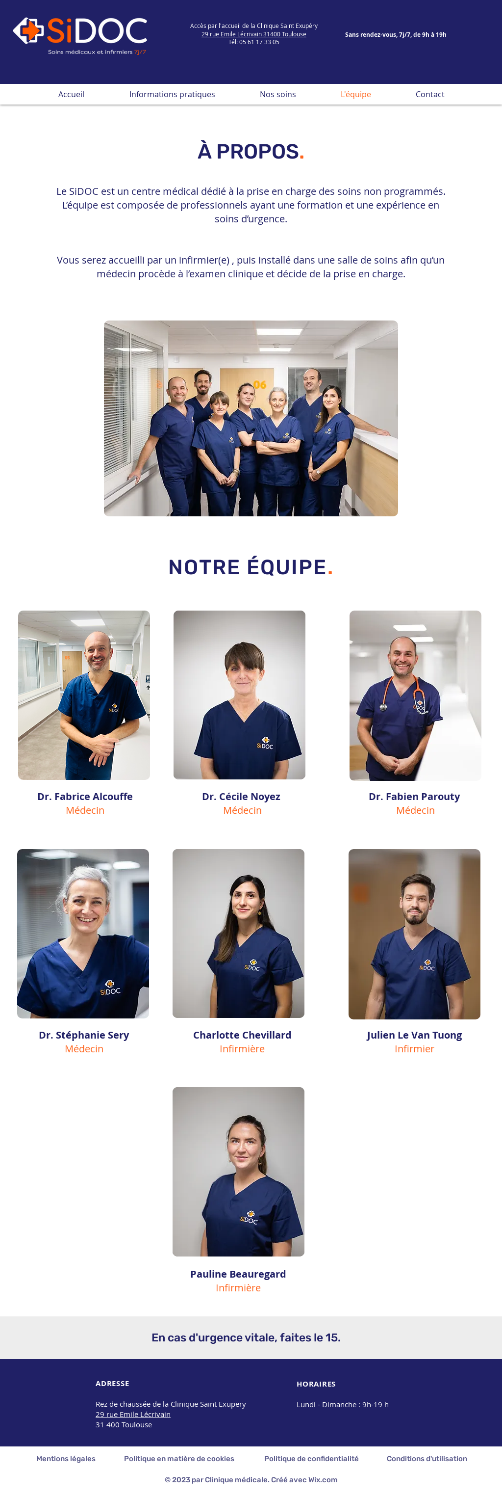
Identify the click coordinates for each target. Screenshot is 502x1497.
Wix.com (323, 1479)
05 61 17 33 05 (259, 42)
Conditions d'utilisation (427, 1458)
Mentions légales (66, 1458)
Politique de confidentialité (311, 1458)
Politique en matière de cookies (180, 1458)
